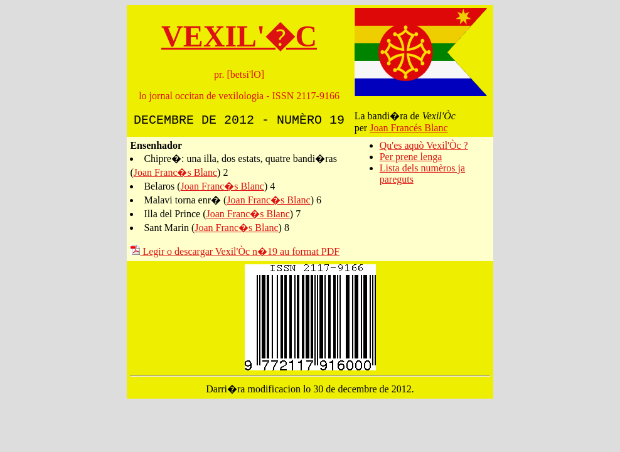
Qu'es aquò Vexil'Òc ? (424, 145)
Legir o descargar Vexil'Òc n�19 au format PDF (234, 251)
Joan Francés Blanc (408, 127)
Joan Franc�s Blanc (175, 172)
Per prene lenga (411, 156)
